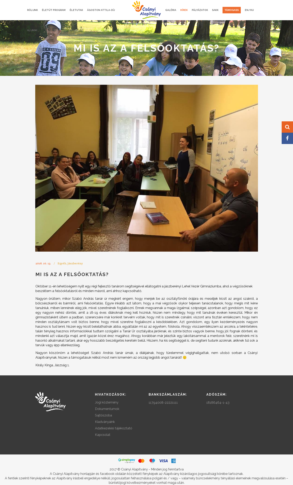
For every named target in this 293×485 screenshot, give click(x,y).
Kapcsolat (102, 435)
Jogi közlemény (106, 402)
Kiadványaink (105, 422)
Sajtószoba (103, 415)
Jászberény (75, 263)
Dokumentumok (107, 409)
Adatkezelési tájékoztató (113, 428)
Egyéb (62, 263)
